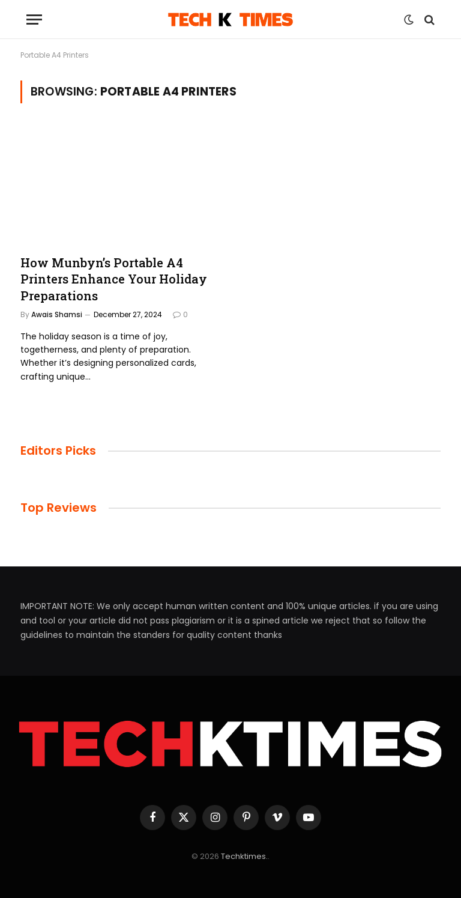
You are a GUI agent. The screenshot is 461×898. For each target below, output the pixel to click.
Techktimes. (244, 856)
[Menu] (34, 19)
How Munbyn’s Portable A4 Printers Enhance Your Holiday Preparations (113, 279)
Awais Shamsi (56, 314)
